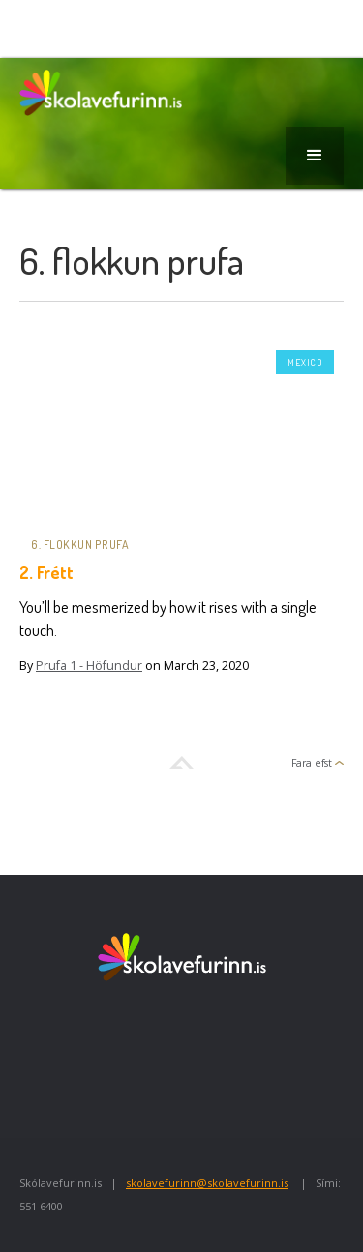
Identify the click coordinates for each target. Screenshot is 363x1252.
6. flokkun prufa (80, 545)
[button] (315, 156)
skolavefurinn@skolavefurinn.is (207, 1183)
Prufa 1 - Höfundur (89, 665)
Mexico (304, 362)
